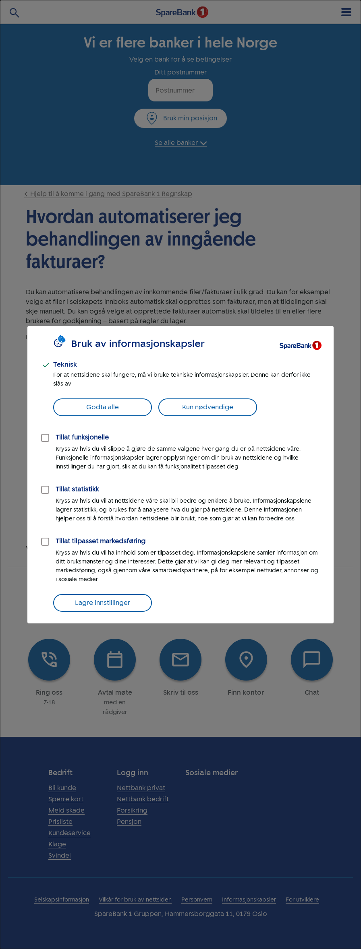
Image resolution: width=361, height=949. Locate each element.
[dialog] (180, 474)
